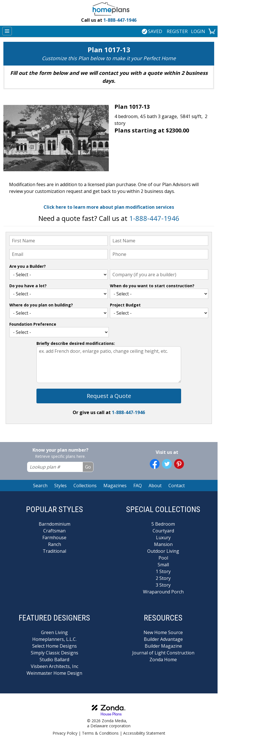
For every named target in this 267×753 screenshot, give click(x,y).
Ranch (54, 544)
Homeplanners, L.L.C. (54, 639)
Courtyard (163, 531)
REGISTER (177, 31)
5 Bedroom (163, 524)
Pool (163, 558)
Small (163, 565)
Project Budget (125, 305)
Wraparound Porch (163, 592)
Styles (60, 485)
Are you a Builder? (27, 266)
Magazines (115, 485)
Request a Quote (109, 396)
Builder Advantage (163, 639)
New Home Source (163, 632)
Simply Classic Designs (54, 653)
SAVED (152, 31)
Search (40, 485)
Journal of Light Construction (163, 653)
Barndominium (54, 524)
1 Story (163, 571)
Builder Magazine (163, 646)
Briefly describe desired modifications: (75, 343)
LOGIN (198, 31)
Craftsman (54, 531)
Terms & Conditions (100, 733)
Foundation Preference (32, 324)
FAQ (137, 485)
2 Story (163, 578)
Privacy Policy (65, 733)
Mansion (163, 544)
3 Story (163, 585)
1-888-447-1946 (108, 20)
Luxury (163, 537)
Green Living (54, 632)
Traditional (54, 551)
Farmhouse (54, 537)
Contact (176, 485)
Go (88, 467)
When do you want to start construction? (152, 285)
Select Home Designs (54, 646)
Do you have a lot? (28, 285)
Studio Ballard (54, 659)
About (155, 485)
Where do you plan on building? (41, 305)
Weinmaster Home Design (54, 673)
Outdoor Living (163, 551)
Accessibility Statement (144, 733)
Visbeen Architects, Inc (54, 666)
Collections (85, 485)
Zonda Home (163, 659)
